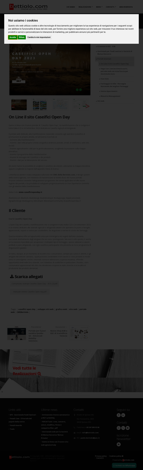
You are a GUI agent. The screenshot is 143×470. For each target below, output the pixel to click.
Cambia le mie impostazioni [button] (38, 37)
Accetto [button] (13, 37)
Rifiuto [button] (22, 37)
